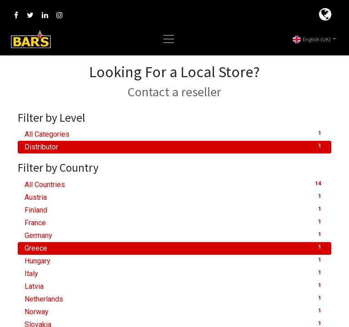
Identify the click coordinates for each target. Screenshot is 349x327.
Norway (174, 311)
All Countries (174, 184)
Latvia (174, 286)
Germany (174, 235)
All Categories (174, 134)
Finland (174, 209)
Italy (174, 273)
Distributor (174, 146)
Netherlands (174, 298)
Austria (174, 197)
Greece (174, 248)
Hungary (174, 260)
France (174, 222)
